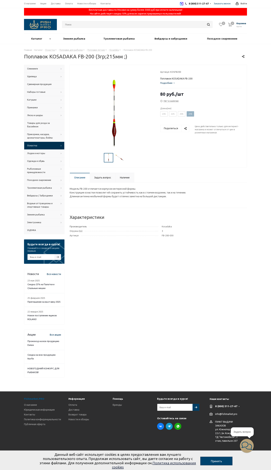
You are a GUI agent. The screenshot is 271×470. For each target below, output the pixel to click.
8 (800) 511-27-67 (226, 406)
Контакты (29, 414)
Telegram (169, 426)
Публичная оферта (34, 424)
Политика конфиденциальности (42, 419)
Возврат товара (77, 414)
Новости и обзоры (78, 419)
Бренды (117, 404)
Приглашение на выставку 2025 (43, 302)
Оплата (72, 404)
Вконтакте (160, 426)
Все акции (55, 334)
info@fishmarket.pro (226, 414)
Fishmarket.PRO (34, 398)
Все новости (54, 274)
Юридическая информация (39, 409)
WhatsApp (177, 426)
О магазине (30, 404)
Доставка (73, 409)
